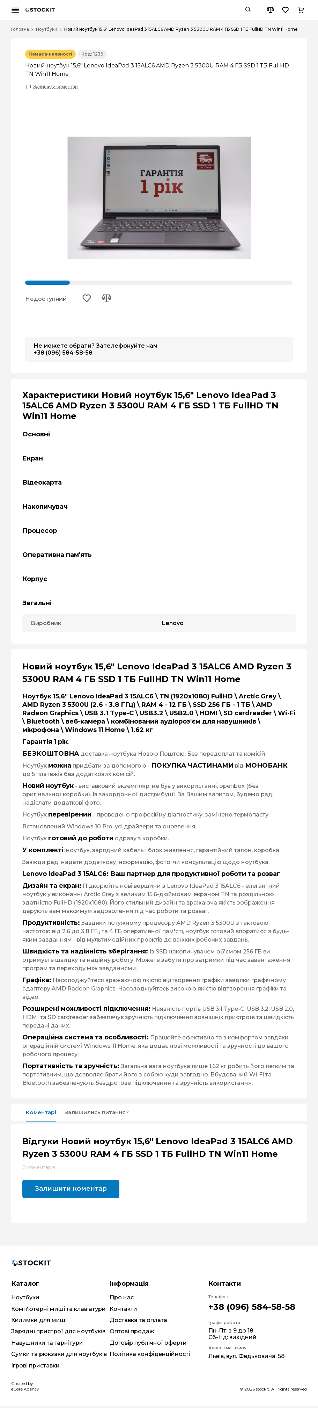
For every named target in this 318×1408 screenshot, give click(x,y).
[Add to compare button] (109, 299)
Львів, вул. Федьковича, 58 (246, 1358)
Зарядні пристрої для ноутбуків (58, 1333)
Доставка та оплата (138, 1322)
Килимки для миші (39, 1322)
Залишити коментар (56, 86)
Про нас (122, 1299)
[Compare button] (270, 10)
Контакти (123, 1311)
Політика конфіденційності (150, 1356)
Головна (20, 29)
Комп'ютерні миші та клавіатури (58, 1311)
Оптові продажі (133, 1333)
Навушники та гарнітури (47, 1345)
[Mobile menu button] (15, 10)
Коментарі (44, 1114)
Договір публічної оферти (148, 1345)
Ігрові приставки (35, 1367)
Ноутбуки (46, 29)
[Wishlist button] (285, 10)
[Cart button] (301, 10)
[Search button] (248, 10)
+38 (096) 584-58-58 (63, 353)
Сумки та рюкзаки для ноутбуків (59, 1356)
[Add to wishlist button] (88, 299)
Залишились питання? (110, 1114)
